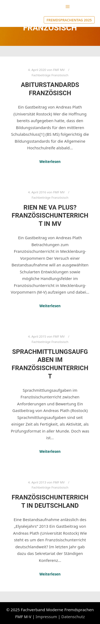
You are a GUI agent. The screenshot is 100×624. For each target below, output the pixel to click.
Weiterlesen (50, 161)
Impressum (46, 616)
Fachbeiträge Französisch (49, 75)
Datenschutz (73, 616)
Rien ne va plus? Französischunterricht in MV (50, 215)
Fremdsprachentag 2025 (69, 20)
